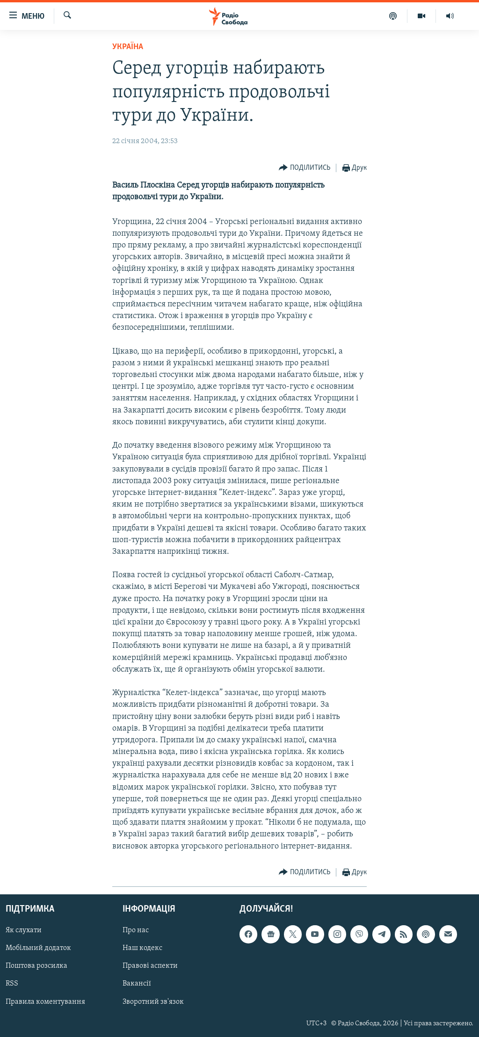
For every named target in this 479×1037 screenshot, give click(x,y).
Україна (127, 47)
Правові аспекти (150, 966)
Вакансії (137, 983)
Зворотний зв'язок (153, 1001)
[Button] (304, 168)
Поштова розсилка (36, 966)
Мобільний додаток (38, 948)
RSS (12, 983)
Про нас (136, 930)
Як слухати (24, 930)
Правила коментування (45, 1001)
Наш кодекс (142, 948)
